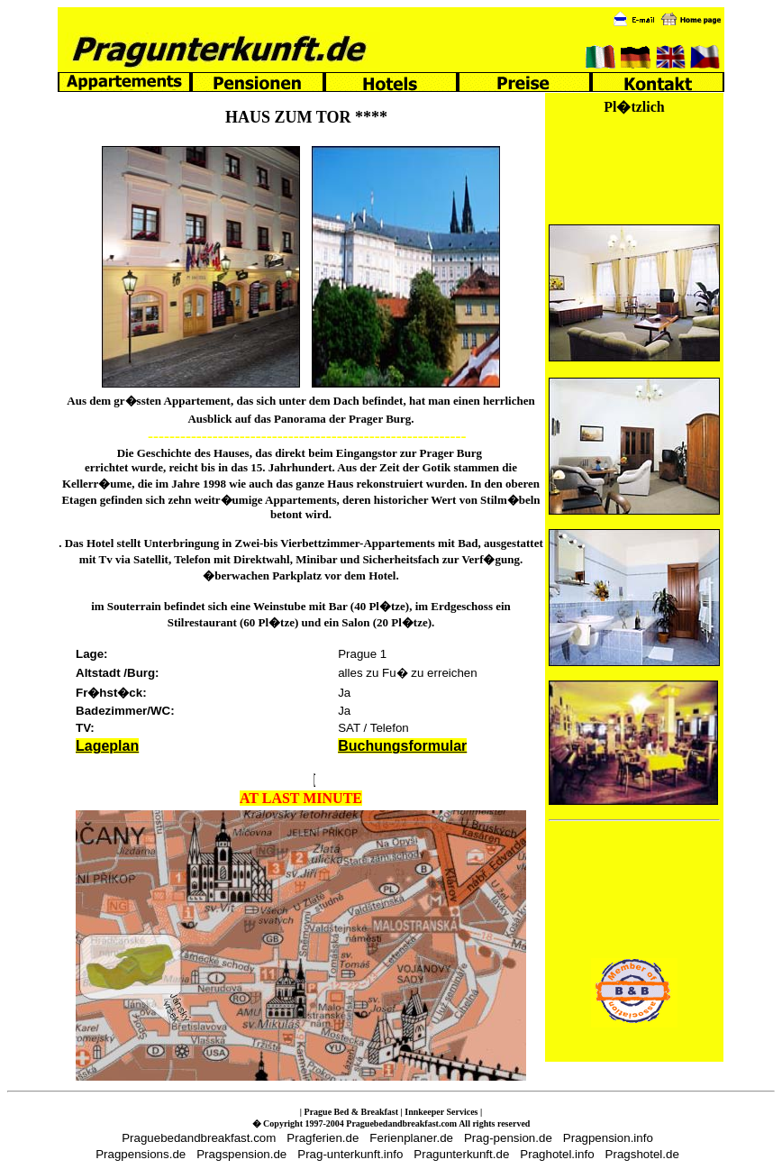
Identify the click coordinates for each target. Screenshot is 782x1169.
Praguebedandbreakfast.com (199, 1138)
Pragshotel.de (642, 1154)
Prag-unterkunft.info (350, 1154)
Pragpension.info (608, 1138)
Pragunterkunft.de (461, 1154)
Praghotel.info (557, 1154)
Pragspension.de (241, 1154)
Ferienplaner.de (411, 1138)
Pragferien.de (322, 1138)
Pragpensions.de (140, 1154)
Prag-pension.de (508, 1138)
